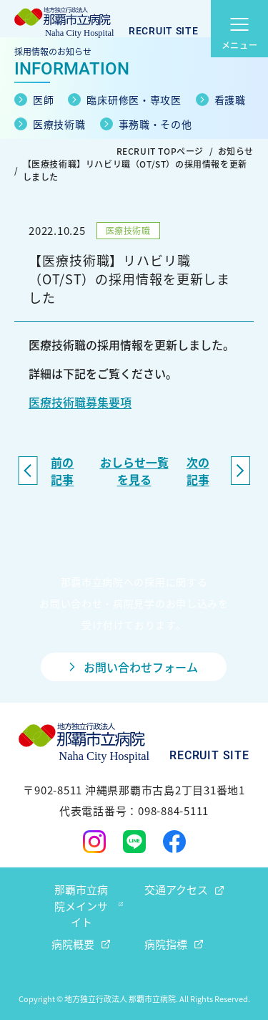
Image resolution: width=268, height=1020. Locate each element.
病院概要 (72, 943)
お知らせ (236, 151)
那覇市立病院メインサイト (81, 905)
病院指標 (165, 943)
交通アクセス (176, 889)
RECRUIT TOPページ (160, 151)
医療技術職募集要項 (80, 401)
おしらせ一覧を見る (134, 470)
